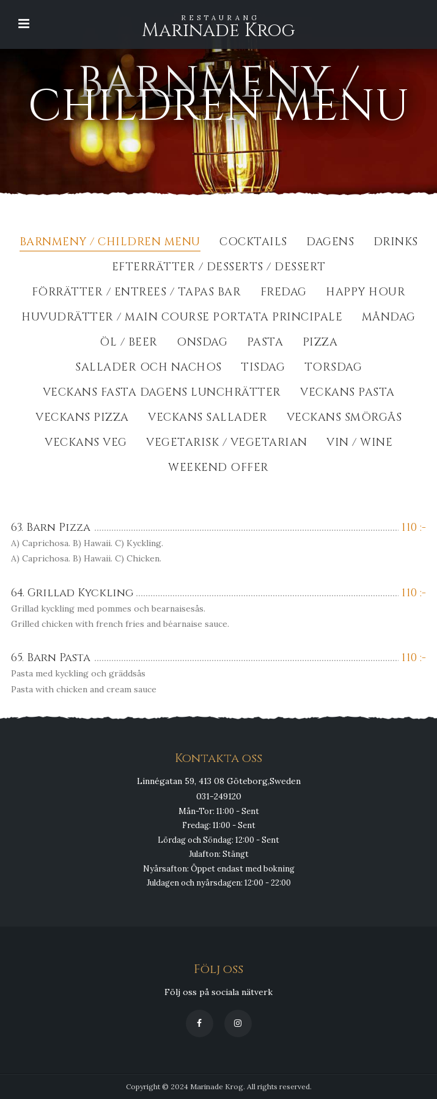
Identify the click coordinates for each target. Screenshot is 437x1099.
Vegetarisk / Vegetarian (226, 443)
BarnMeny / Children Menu (110, 243)
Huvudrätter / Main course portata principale (181, 318)
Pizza (320, 343)
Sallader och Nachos (148, 368)
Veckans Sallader (207, 418)
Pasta (265, 343)
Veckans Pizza (82, 418)
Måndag (389, 318)
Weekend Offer (218, 468)
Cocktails (253, 243)
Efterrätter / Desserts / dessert (219, 268)
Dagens (330, 243)
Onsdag (202, 343)
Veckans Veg (86, 443)
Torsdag (333, 368)
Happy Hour (365, 293)
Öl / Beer (129, 343)
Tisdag (263, 368)
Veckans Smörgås (344, 418)
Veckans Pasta (347, 393)
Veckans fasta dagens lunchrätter (162, 393)
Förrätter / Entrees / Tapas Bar (136, 293)
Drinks (395, 243)
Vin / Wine (359, 443)
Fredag (283, 293)
